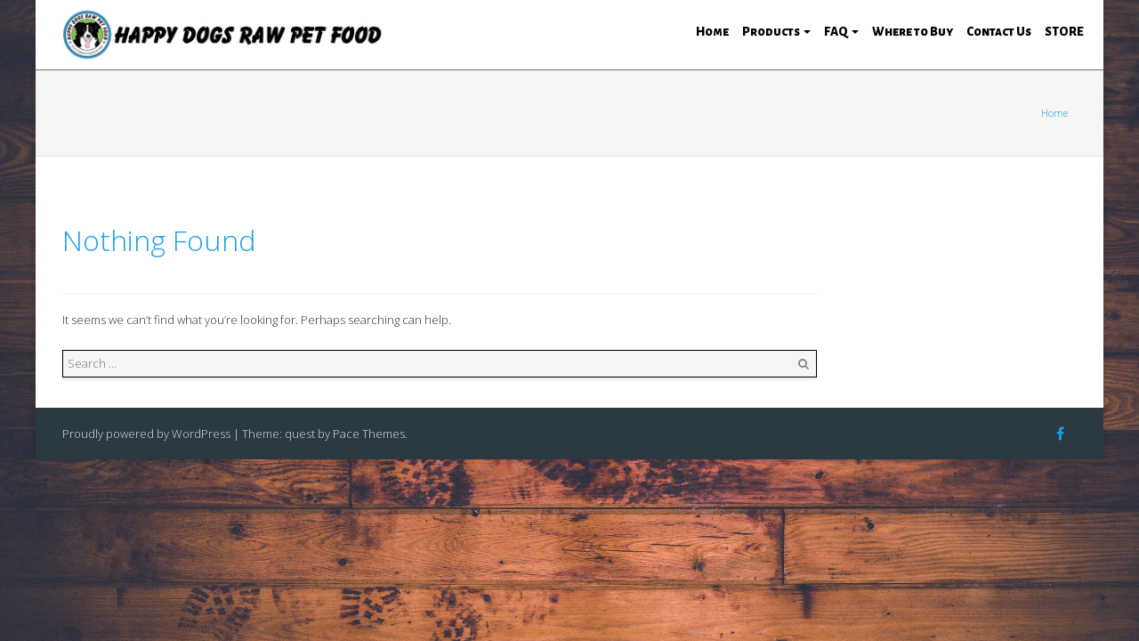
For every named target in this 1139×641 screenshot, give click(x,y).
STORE (1064, 31)
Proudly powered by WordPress (146, 434)
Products (776, 31)
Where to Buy (912, 31)
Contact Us (998, 31)
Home (712, 31)
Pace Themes (369, 434)
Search (803, 364)
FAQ (841, 31)
